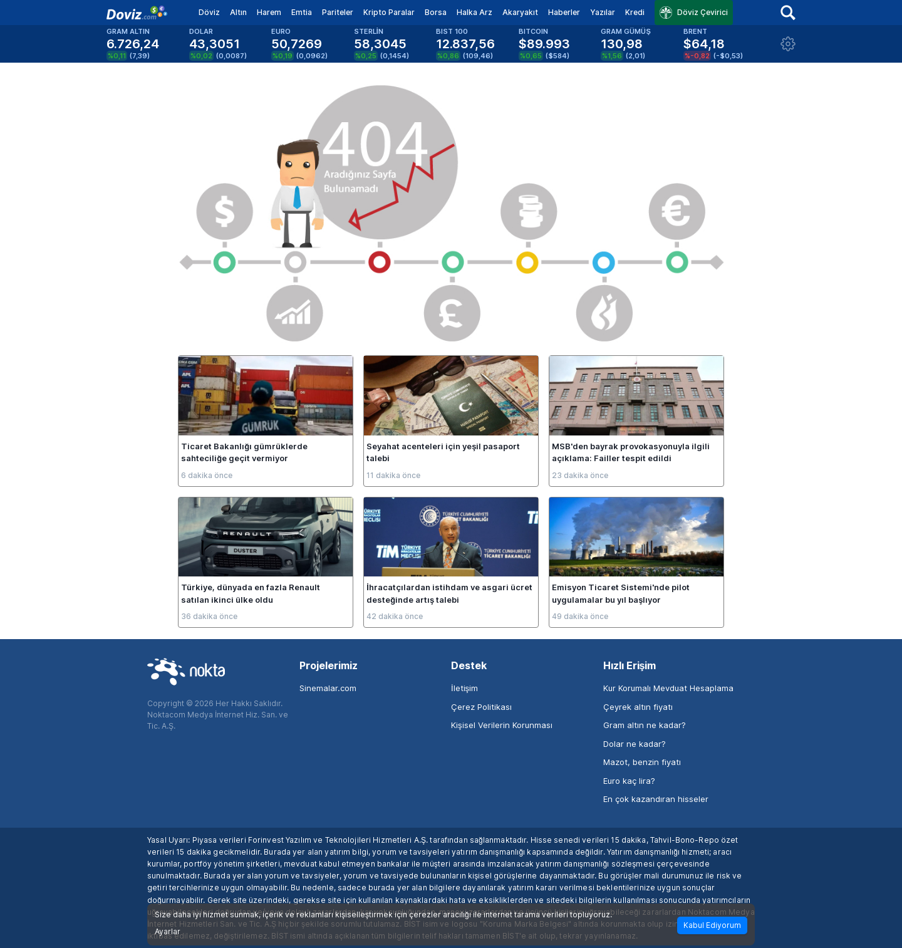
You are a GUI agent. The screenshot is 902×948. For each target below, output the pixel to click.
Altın (238, 12)
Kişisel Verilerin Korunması (501, 725)
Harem (269, 12)
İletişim (464, 688)
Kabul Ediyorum (712, 925)
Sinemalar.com (327, 688)
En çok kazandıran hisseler (655, 799)
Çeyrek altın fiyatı (638, 707)
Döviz (209, 12)
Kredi (635, 12)
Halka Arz (474, 12)
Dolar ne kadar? (634, 744)
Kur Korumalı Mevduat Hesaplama (668, 688)
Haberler (564, 12)
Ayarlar (167, 931)
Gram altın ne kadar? (644, 725)
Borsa (436, 12)
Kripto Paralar (389, 12)
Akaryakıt (520, 12)
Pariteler (337, 12)
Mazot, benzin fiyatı (642, 762)
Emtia (301, 12)
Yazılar (602, 12)
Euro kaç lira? (629, 781)
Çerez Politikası (481, 707)
